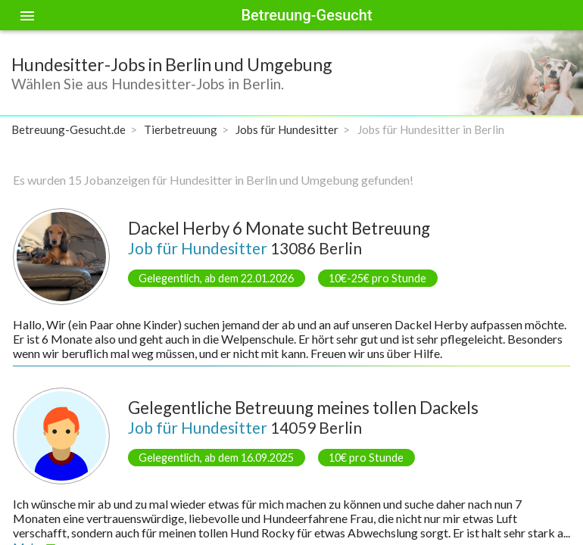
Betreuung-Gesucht (306, 15)
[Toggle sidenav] (27, 15)
